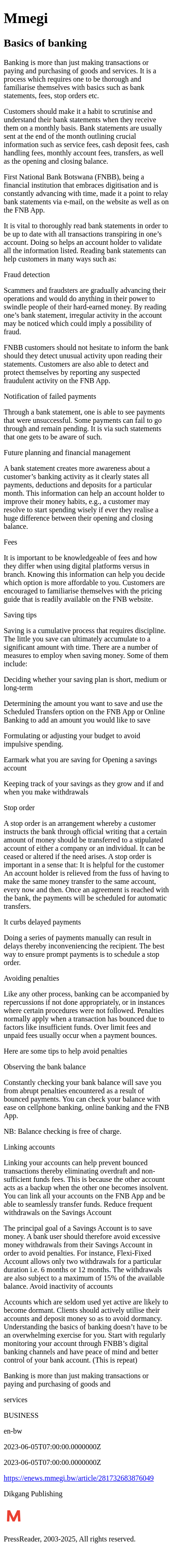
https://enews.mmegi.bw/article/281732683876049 (79, 1478)
